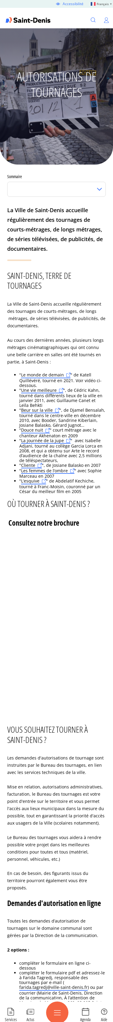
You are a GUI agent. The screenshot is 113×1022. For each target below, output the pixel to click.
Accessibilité (73, 4)
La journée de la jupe (42, 440)
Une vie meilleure (39, 390)
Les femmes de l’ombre (44, 470)
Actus (30, 1019)
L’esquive (30, 481)
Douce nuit (32, 430)
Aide (104, 1019)
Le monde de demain (42, 375)
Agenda (85, 1019)
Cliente (28, 465)
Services (11, 1019)
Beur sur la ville (37, 410)
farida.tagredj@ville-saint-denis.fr (53, 987)
